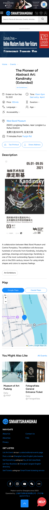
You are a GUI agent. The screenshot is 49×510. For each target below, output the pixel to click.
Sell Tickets (7, 470)
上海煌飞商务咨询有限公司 (26, 493)
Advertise (6, 438)
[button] (24, 318)
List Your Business (10, 464)
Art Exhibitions (22, 87)
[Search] (42, 19)
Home (4, 64)
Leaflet (29, 345)
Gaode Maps (36, 290)
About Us (6, 434)
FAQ (27, 438)
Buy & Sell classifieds (32, 460)
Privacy (5, 442)
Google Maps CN (40, 345)
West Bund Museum (16, 121)
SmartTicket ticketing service (32, 470)
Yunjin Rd (27, 136)
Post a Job (7, 456)
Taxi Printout (11, 145)
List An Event (8, 452)
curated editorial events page (31, 452)
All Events (42, 355)
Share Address (32, 145)
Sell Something (9, 460)
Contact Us (30, 434)
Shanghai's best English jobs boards (28, 456)
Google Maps (13, 290)
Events (13, 64)
